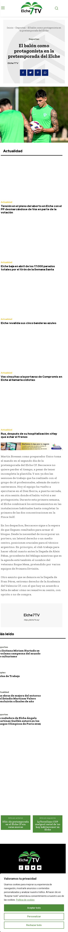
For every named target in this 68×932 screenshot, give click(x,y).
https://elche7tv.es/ (31, 620)
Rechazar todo (34, 925)
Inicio (10, 27)
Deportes (20, 27)
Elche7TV (13, 63)
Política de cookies (25, 900)
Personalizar (34, 916)
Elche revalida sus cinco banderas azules (28, 323)
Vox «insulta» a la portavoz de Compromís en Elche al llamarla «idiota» (31, 378)
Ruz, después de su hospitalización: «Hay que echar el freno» (29, 435)
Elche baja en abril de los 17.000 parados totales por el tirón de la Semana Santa (28, 267)
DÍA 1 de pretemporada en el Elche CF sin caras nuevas (15, 824)
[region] (34, 902)
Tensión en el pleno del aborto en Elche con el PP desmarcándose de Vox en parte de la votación (31, 209)
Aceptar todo (34, 908)
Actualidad (6, 202)
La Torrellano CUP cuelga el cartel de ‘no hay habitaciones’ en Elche (47, 825)
